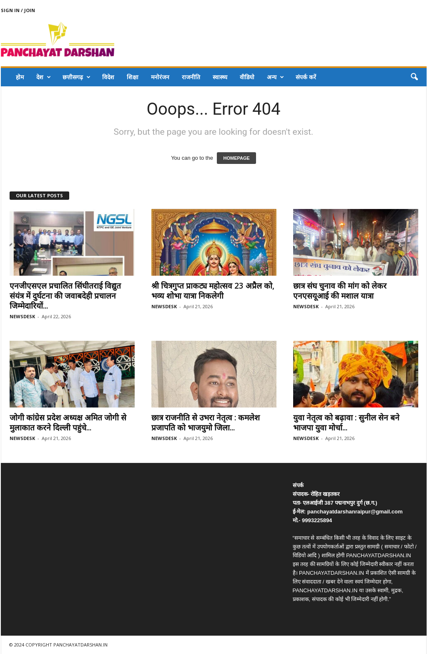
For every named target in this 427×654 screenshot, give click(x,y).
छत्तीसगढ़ (76, 77)
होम (20, 77)
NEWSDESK (22, 316)
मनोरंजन (160, 77)
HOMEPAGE (236, 158)
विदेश (108, 77)
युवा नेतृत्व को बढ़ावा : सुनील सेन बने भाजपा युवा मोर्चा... (346, 422)
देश (43, 77)
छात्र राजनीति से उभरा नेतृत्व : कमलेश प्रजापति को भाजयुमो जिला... (205, 422)
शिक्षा (132, 77)
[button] (414, 77)
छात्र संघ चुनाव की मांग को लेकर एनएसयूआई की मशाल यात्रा (340, 290)
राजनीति (191, 77)
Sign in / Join (18, 10)
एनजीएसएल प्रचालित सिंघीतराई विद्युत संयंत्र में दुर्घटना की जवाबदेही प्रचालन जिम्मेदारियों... (65, 295)
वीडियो (247, 77)
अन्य (275, 77)
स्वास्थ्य (220, 77)
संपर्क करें (306, 77)
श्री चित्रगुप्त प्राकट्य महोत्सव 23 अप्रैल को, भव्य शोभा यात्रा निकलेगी (212, 290)
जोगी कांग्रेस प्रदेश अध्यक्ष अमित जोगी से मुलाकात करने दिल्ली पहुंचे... (68, 422)
